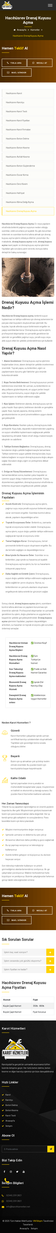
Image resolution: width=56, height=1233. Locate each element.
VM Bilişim (38, 1221)
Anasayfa (19, 30)
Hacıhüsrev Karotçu (15, 102)
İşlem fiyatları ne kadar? (15, 969)
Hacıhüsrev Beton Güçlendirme (20, 166)
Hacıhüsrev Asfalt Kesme (18, 157)
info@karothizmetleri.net (18, 1207)
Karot (8, 1095)
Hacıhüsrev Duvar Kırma (17, 175)
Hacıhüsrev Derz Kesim (17, 184)
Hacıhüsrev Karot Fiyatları (18, 120)
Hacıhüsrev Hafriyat (15, 193)
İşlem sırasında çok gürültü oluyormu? (22, 961)
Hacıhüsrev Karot (14, 93)
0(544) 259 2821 (14, 1195)
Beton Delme (12, 1105)
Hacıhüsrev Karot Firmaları (18, 129)
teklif (19, 48)
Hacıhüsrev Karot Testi (16, 111)
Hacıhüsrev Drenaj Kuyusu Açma (21, 211)
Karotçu (9, 1100)
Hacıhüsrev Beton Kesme (18, 148)
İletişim (9, 1126)
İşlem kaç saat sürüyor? (16, 952)
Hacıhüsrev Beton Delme (17, 138)
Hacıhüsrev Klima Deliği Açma (20, 202)
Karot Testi (11, 1115)
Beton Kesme (12, 1110)
